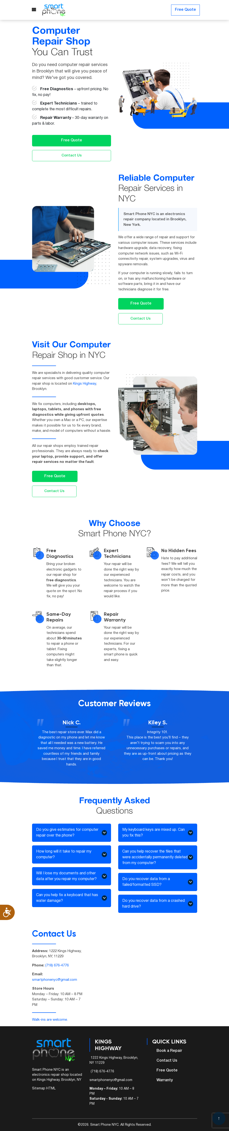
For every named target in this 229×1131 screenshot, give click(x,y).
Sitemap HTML (44, 1088)
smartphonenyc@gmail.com (54, 979)
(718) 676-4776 (57, 965)
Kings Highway (84, 383)
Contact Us (71, 155)
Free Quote (185, 10)
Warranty (164, 1080)
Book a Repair (169, 1051)
